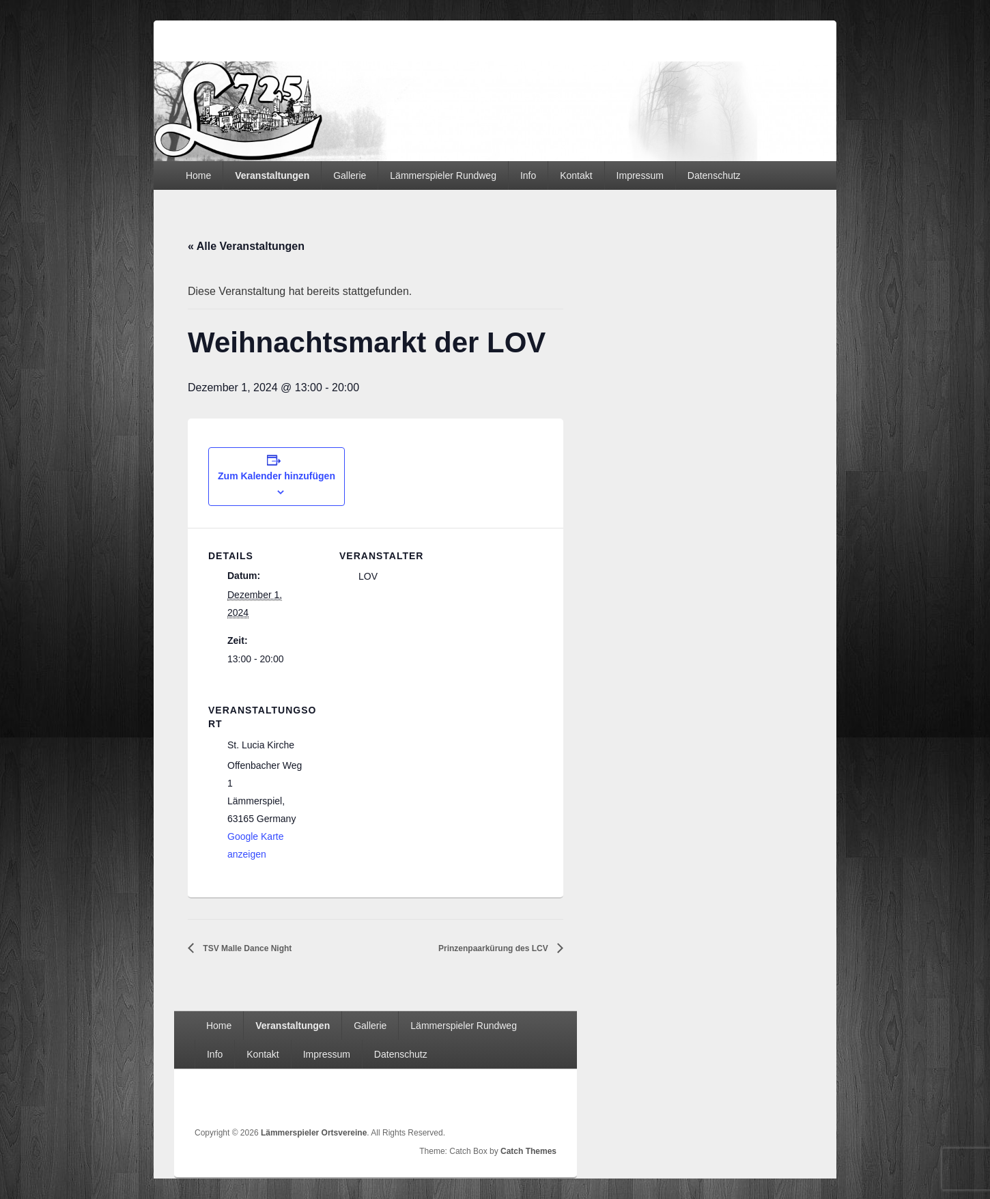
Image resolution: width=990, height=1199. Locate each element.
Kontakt (576, 175)
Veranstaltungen (272, 175)
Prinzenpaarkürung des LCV (494, 948)
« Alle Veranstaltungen (246, 246)
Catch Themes (528, 1151)
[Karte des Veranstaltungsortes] (411, 776)
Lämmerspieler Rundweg (443, 175)
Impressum (640, 175)
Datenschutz (714, 175)
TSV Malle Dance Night (246, 948)
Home (198, 175)
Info (528, 175)
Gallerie (349, 175)
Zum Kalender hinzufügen (276, 475)
